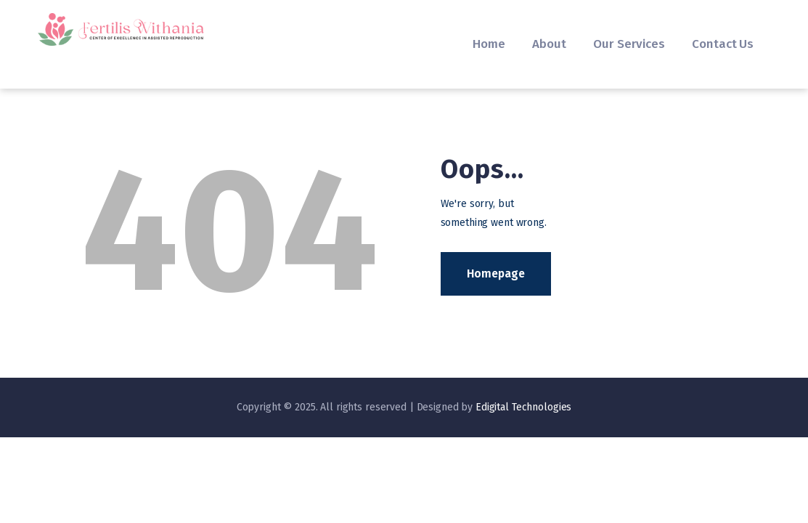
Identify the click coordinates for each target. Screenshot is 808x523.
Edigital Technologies (523, 407)
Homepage (496, 273)
